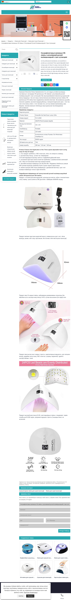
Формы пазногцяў (6, 89)
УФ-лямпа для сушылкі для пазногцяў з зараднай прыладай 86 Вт (28, 577)
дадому (3, 41)
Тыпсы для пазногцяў (7, 75)
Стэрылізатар (5, 78)
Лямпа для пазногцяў (21, 41)
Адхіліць (21, 596)
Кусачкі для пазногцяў (8, 97)
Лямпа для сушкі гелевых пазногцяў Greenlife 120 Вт (62, 558)
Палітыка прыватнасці (30, 592)
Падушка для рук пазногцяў (6, 101)
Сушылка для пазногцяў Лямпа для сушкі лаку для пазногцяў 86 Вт (45, 577)
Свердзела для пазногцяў (9, 71)
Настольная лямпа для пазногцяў (8, 106)
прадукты (10, 41)
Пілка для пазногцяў (7, 86)
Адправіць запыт (46, 80)
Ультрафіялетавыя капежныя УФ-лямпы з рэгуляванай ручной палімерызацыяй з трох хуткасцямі (28, 43)
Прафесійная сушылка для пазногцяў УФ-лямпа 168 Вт (28, 558)
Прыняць (30, 596)
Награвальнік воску (7, 82)
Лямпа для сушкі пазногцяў (36, 41)
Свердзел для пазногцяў (8, 63)
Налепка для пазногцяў (8, 93)
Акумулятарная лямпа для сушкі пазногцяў (31, 491)
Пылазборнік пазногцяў (8, 67)
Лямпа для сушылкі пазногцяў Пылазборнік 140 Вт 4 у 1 (45, 558)
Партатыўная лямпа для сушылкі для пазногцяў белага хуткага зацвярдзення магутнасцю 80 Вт (62, 577)
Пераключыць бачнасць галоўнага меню (67, 12)
